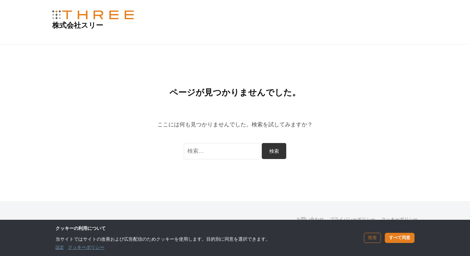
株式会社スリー (77, 25)
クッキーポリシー (399, 219)
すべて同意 (399, 237)
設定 (59, 248)
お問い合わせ (310, 219)
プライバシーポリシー (352, 219)
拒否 (372, 237)
